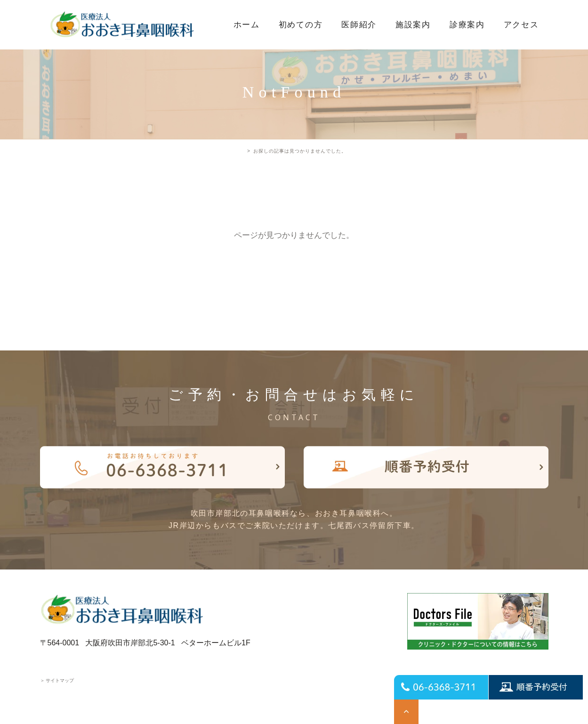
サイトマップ (57, 680)
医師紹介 (359, 24)
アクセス (521, 24)
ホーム (247, 24)
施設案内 (413, 24)
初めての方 (301, 24)
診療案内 (467, 24)
